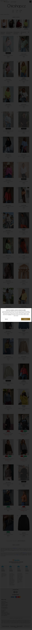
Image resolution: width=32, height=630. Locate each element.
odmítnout (9, 314)
